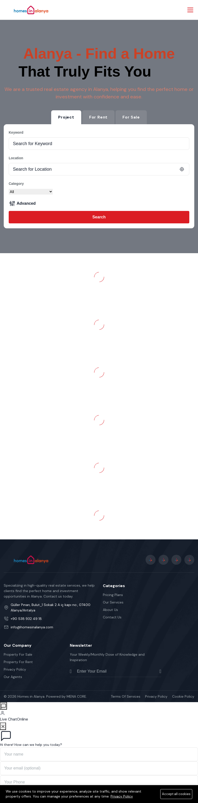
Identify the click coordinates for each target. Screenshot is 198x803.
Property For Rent (18, 662)
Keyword (16, 132)
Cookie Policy (183, 696)
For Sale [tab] (131, 117)
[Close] (3, 726)
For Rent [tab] (98, 117)
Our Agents (13, 677)
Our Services (113, 602)
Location (16, 158)
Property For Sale (18, 654)
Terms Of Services (125, 696)
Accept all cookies (176, 794)
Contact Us (112, 617)
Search (99, 217)
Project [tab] (66, 117)
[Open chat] (3, 706)
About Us (110, 609)
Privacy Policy (15, 669)
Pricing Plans (113, 595)
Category (16, 184)
